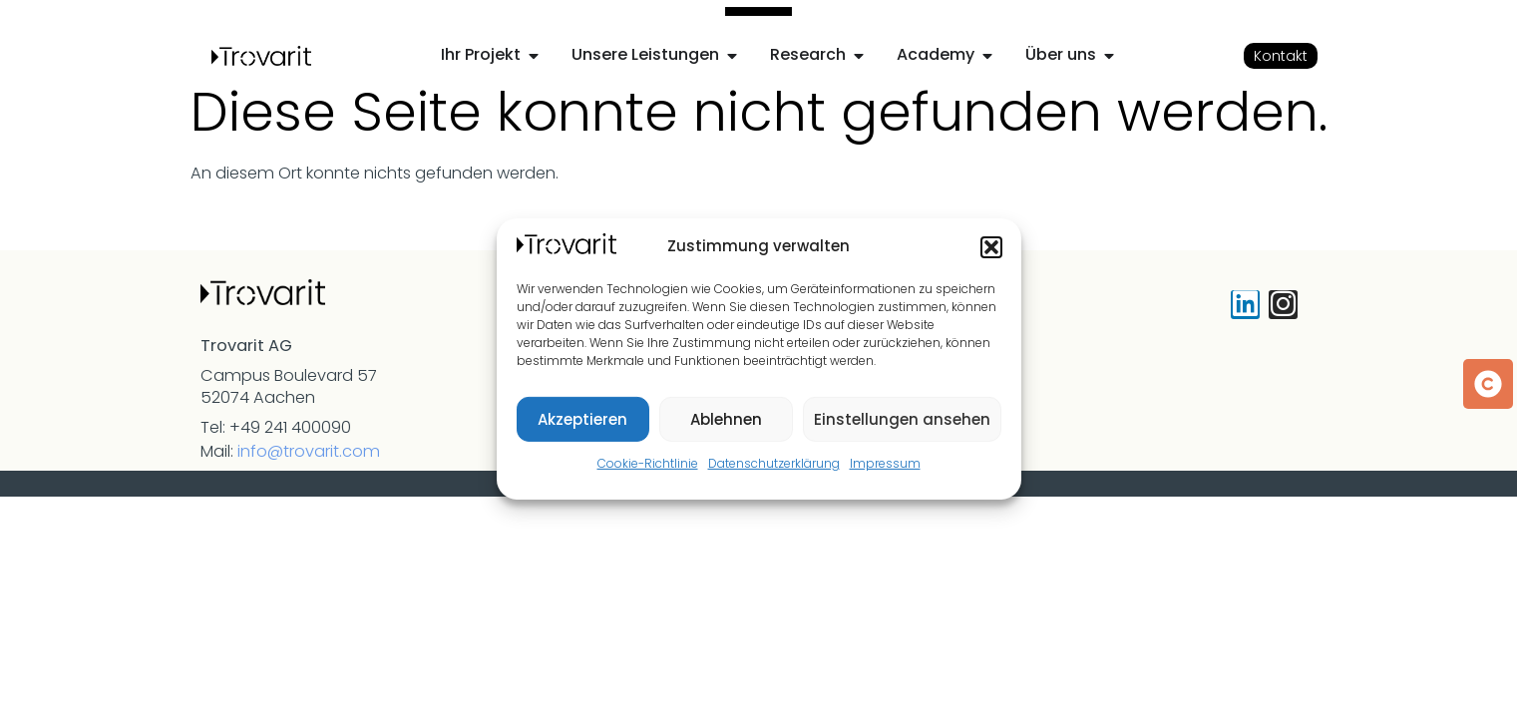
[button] (991, 247)
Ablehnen (726, 419)
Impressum (885, 463)
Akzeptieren (582, 419)
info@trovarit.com (308, 451)
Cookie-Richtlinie (647, 463)
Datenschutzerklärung (774, 463)
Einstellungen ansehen (902, 419)
